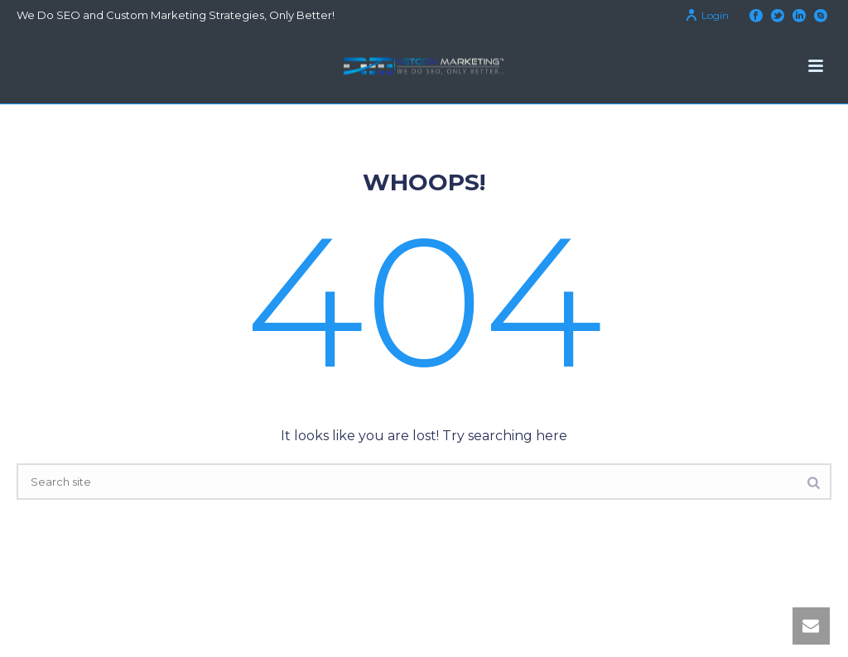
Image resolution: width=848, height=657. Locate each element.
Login (707, 15)
